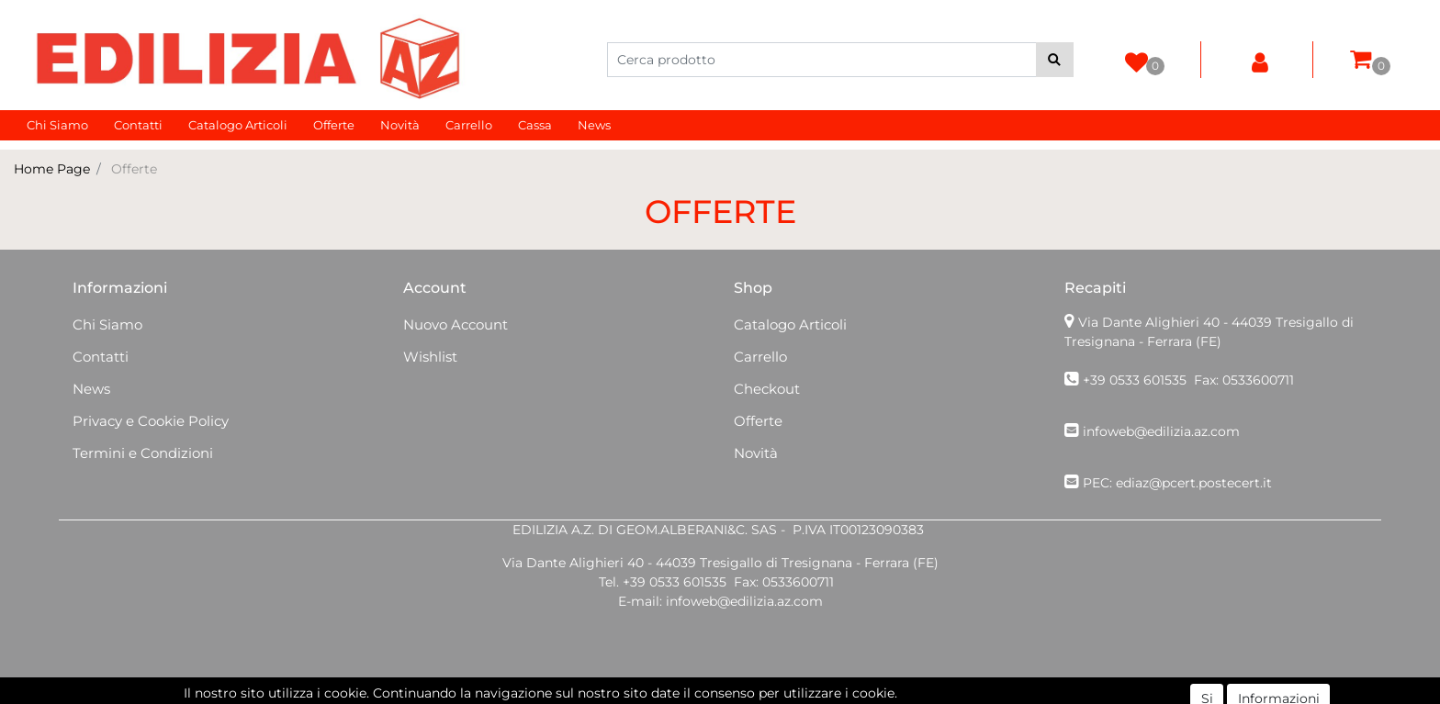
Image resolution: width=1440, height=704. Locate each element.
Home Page (52, 169)
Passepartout (760, 694)
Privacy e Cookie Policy (151, 421)
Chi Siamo (57, 124)
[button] (1055, 59)
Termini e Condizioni (143, 453)
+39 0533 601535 (1135, 380)
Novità (400, 124)
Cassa (535, 124)
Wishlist (430, 356)
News (594, 124)
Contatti (138, 124)
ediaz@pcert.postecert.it (1194, 483)
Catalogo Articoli (237, 124)
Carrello (468, 124)
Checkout (767, 388)
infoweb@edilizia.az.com (1161, 431)
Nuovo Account (455, 324)
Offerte (333, 124)
